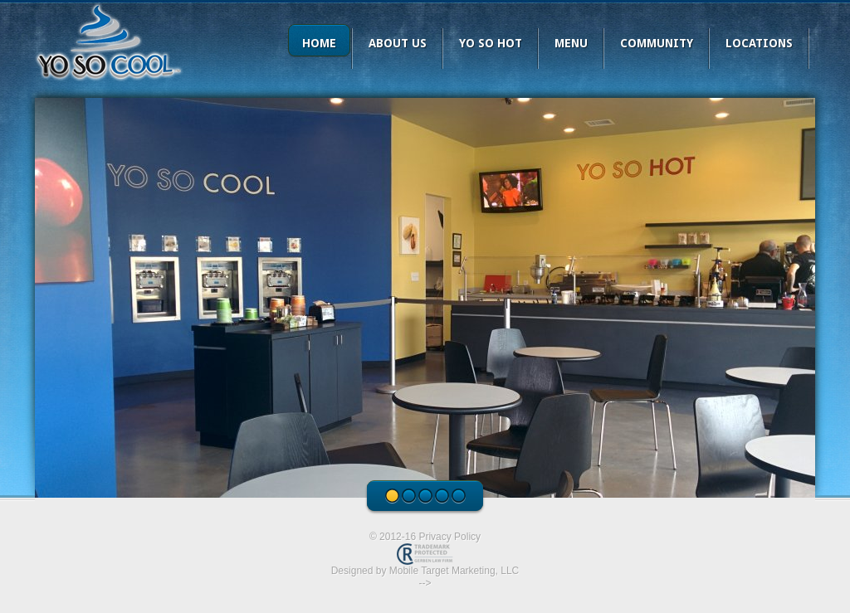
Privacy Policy (449, 536)
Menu (571, 43)
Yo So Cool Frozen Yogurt (109, 42)
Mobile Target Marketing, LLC (454, 571)
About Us (398, 43)
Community (656, 43)
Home (319, 43)
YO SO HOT (490, 43)
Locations (759, 43)
